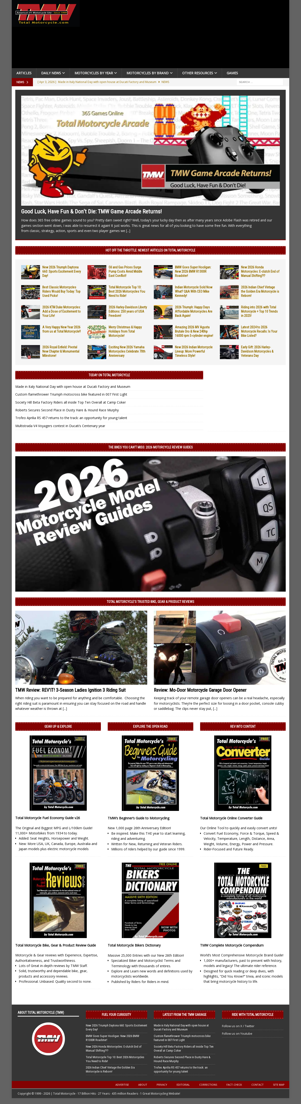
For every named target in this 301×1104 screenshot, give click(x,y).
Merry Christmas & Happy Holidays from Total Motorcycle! (125, 331)
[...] (128, 230)
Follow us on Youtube (237, 1033)
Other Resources (197, 73)
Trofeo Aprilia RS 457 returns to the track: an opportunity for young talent (71, 418)
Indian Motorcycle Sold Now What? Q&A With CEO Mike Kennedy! (193, 291)
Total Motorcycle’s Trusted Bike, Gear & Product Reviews (150, 602)
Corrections (208, 1084)
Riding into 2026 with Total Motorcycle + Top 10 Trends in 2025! (259, 311)
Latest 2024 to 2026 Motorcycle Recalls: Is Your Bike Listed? (259, 331)
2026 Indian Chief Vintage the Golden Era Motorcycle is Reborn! (260, 291)
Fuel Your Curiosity (116, 1015)
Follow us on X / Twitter (238, 1026)
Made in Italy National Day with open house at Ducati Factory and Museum (72, 386)
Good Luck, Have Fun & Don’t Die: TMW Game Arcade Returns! (91, 211)
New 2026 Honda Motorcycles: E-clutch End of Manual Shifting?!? (260, 271)
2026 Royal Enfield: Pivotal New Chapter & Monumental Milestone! (60, 351)
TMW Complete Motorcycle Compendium (232, 945)
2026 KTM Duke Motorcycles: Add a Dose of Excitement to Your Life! (61, 311)
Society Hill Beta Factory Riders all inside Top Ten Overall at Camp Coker (70, 402)
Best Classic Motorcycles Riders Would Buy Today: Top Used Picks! (61, 291)
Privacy (162, 1084)
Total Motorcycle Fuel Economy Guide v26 (47, 818)
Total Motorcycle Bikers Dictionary (134, 945)
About (142, 1084)
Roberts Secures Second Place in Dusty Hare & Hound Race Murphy (67, 410)
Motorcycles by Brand (148, 73)
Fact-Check (234, 1084)
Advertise (122, 1084)
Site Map (279, 1084)
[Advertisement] (186, 35)
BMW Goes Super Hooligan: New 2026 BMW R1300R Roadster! (193, 271)
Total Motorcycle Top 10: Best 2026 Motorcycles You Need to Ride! (127, 291)
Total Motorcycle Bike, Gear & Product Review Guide (55, 945)
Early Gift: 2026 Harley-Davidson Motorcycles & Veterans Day (257, 351)
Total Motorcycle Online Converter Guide (231, 818)
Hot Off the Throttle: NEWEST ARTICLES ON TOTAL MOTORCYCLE (150, 250)
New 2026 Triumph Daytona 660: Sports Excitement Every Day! (61, 271)
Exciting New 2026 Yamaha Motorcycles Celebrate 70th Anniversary (127, 351)
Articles (24, 73)
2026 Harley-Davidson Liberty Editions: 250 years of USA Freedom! (128, 311)
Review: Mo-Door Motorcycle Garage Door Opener (200, 690)
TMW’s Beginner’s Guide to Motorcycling (138, 818)
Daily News (51, 73)
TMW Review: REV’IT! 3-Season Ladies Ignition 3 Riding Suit (70, 690)
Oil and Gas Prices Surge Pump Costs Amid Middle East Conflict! (125, 271)
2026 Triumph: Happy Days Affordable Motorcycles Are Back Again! (193, 311)
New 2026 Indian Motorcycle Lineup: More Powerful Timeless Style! (194, 351)
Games (232, 73)
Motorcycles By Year (94, 73)
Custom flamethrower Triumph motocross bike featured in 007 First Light (71, 394)
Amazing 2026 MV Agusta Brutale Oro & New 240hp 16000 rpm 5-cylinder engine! (194, 331)
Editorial (183, 1084)
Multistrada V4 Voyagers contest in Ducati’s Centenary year (60, 426)
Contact (257, 1084)
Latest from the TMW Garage (184, 1015)
